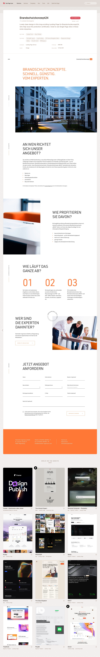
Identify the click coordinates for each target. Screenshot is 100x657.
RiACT (69, 601)
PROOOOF (38, 554)
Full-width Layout (31, 38)
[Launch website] (64, 508)
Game (36, 510)
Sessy (69, 554)
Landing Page (29, 44)
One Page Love (9, 3)
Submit (50, 462)
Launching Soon (50, 510)
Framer (35, 467)
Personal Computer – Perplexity (77, 508)
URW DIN (60, 44)
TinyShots (6, 647)
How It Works (38, 34)
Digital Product (74, 510)
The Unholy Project (41, 508)
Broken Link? (75, 21)
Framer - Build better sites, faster (13, 508)
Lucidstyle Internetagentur (27, 21)
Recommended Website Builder (10, 510)
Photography (49, 556)
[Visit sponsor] (31, 508)
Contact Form (30, 34)
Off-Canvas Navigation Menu (52, 38)
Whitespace (43, 40)
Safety (28, 40)
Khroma (5, 601)
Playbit (37, 647)
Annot (69, 647)
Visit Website (75, 17)
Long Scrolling (40, 38)
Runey (5, 554)
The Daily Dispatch (41, 601)
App (68, 510)
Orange (27, 48)
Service (34, 44)
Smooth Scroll (35, 40)
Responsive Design (65, 38)
